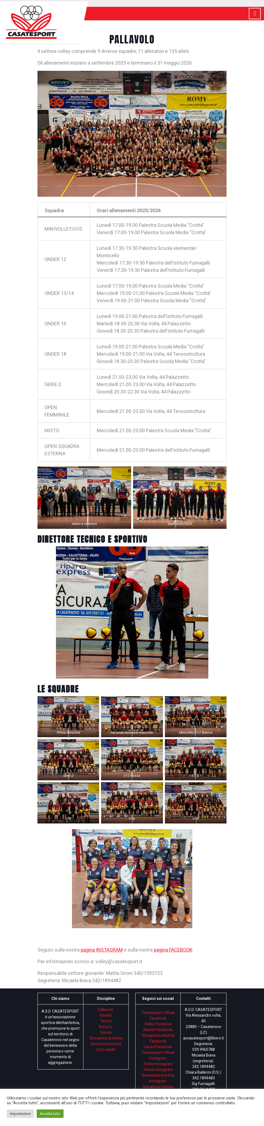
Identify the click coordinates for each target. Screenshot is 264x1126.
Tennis (106, 1021)
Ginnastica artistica (106, 1038)
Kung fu (105, 1027)
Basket (106, 1015)
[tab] (255, 13)
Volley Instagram (158, 1064)
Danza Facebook (158, 1047)
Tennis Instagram (158, 1069)
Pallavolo (106, 1009)
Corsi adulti (105, 1049)
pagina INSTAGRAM (102, 950)
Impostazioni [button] (20, 1114)
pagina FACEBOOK (173, 950)
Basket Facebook (158, 1030)
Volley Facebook (158, 1024)
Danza (105, 1032)
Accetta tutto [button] (50, 1114)
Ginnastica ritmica (105, 1044)
